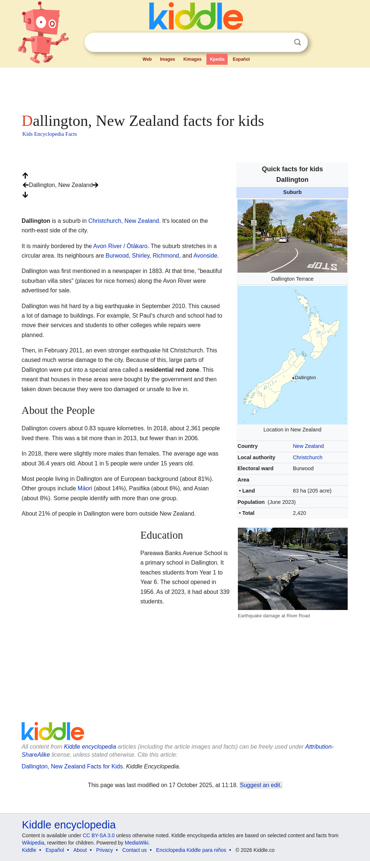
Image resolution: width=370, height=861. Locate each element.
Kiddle (29, 850)
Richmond (166, 255)
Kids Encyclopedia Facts (49, 134)
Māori (85, 488)
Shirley (141, 255)
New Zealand (308, 446)
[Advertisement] (184, 88)
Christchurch (307, 457)
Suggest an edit (260, 785)
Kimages (192, 59)
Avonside (205, 255)
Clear (282, 42)
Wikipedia (33, 843)
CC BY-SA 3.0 (99, 835)
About (80, 850)
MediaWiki (137, 843)
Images (167, 59)
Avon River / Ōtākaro (120, 246)
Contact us (134, 850)
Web (147, 59)
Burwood (117, 255)
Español (241, 59)
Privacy (104, 850)
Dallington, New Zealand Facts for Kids (72, 766)
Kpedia (217, 59)
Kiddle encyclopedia (90, 747)
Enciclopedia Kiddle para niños (191, 850)
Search (297, 42)
